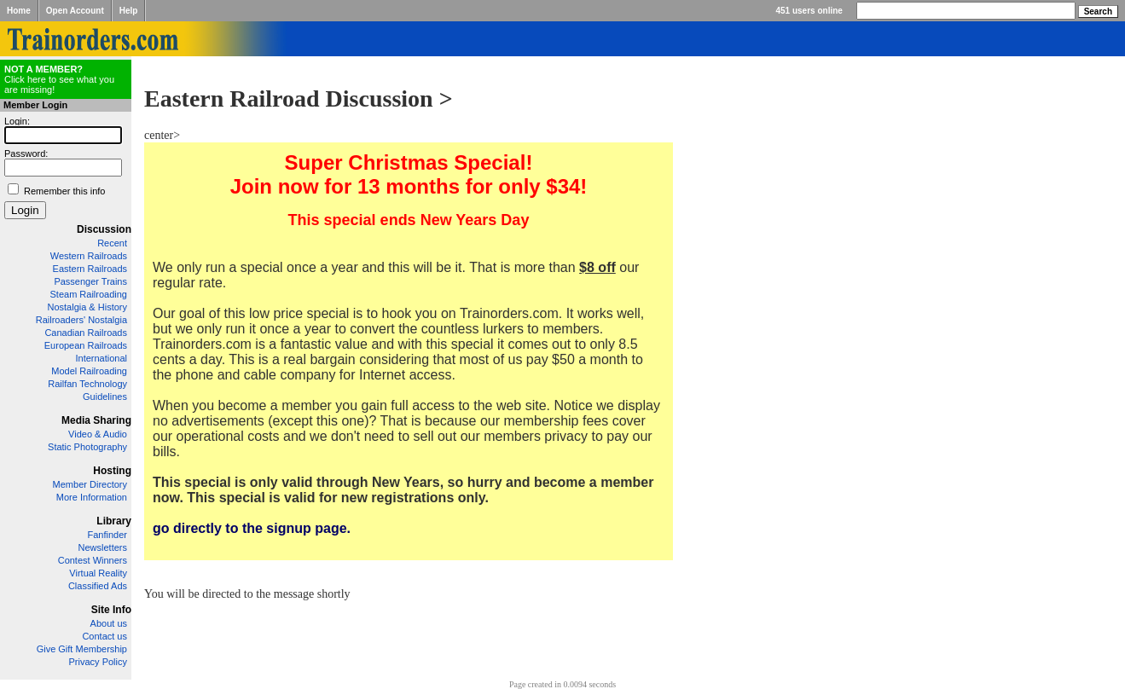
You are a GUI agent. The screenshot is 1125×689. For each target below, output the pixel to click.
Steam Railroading (89, 294)
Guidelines (105, 396)
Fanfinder (107, 535)
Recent (112, 243)
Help (128, 10)
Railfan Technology (87, 384)
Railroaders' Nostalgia (81, 320)
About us (108, 623)
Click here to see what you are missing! (59, 79)
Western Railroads (88, 256)
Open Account (75, 10)
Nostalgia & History (87, 307)
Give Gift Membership (82, 649)
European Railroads (85, 345)
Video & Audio (97, 434)
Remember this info (64, 191)
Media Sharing (96, 420)
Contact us (104, 636)
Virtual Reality (98, 573)
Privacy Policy (98, 662)
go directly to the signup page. (252, 528)
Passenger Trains (90, 281)
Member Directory (90, 484)
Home (19, 10)
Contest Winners (92, 560)
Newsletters (102, 547)
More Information (91, 497)
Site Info (111, 610)
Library (113, 521)
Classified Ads (97, 586)
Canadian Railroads (85, 332)
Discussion (104, 229)
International (101, 358)
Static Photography (87, 447)
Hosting (112, 471)
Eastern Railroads (90, 268)
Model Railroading (89, 371)
